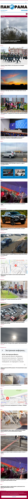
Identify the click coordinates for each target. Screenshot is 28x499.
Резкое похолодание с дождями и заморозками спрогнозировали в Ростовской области (10, 41)
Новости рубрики (4, 423)
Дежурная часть (3, 232)
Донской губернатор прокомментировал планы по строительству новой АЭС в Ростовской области (13, 437)
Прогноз (2, 68)
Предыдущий (8, 408)
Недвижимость (3, 258)
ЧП (1, 180)
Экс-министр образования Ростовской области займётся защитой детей (13, 445)
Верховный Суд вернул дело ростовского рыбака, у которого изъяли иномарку (13, 421)
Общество (2, 117)
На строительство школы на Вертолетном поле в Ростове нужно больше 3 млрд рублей (12, 478)
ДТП (2, 141)
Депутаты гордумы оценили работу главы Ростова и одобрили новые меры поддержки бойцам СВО (13, 454)
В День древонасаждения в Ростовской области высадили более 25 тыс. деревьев (13, 487)
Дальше (20, 408)
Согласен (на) (14, 496)
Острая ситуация (3, 208)
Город (2, 45)
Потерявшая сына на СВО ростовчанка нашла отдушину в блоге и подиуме (13, 412)
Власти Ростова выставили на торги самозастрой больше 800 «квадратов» (12, 429)
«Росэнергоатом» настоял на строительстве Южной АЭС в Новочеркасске (11, 462)
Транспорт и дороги (4, 376)
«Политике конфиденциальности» (14, 494)
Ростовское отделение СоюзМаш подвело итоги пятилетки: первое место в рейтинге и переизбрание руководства (13, 470)
